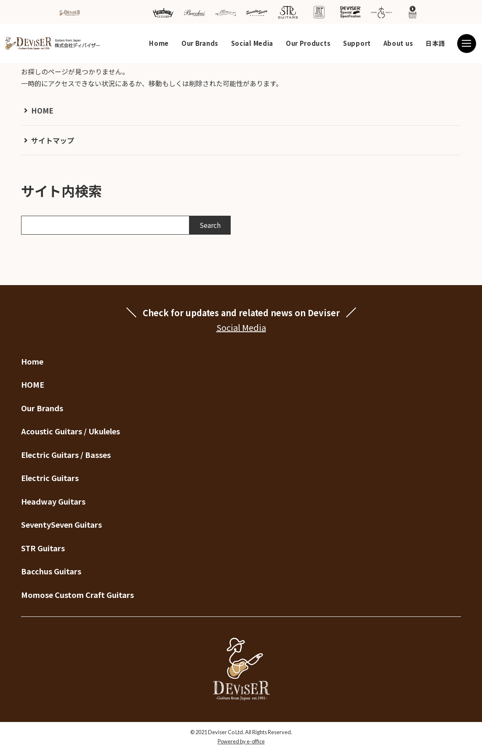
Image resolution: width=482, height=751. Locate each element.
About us (398, 43)
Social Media (252, 43)
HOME (42, 110)
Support (357, 43)
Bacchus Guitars (51, 571)
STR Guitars (43, 547)
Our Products (308, 43)
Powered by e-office (241, 741)
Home (159, 43)
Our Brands (199, 43)
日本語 (435, 43)
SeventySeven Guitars (61, 524)
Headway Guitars (53, 501)
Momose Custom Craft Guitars (77, 594)
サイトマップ (52, 140)
